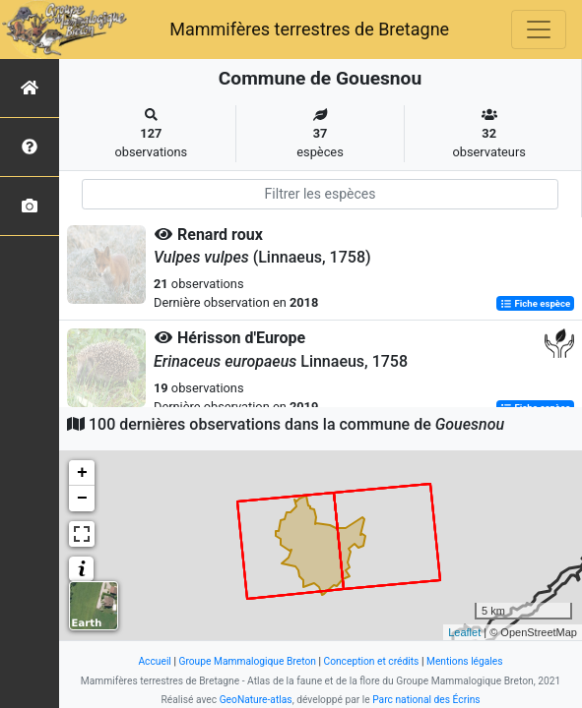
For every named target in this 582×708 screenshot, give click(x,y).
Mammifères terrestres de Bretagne (309, 29)
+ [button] (82, 473)
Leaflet (464, 632)
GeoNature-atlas (256, 699)
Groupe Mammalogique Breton (246, 661)
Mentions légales (464, 661)
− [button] (82, 498)
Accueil (154, 661)
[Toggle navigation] (538, 29)
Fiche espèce (535, 303)
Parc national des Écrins (426, 699)
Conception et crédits (371, 661)
